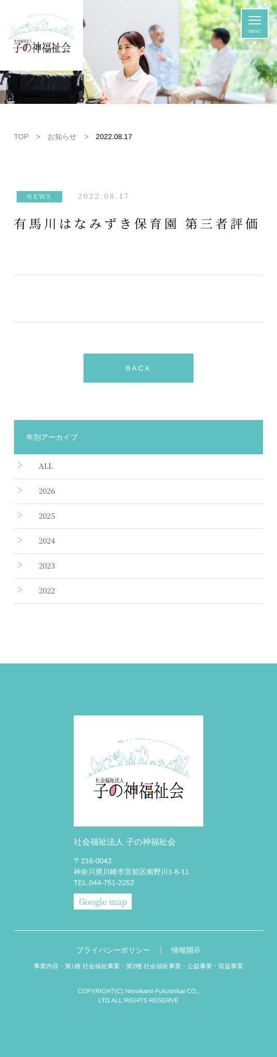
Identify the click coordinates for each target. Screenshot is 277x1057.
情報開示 (186, 950)
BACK (138, 368)
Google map (103, 901)
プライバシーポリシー (113, 950)
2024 (47, 541)
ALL (46, 466)
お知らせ (62, 136)
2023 (47, 566)
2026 (47, 491)
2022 (47, 591)
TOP (21, 136)
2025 (47, 516)
